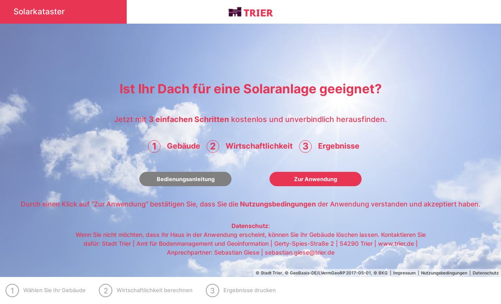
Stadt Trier (271, 272)
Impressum (404, 272)
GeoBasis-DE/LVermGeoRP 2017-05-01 (330, 272)
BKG (383, 272)
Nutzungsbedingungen (278, 204)
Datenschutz (249, 225)
